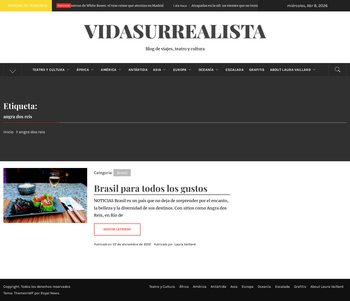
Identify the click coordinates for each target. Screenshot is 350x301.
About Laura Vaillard (294, 70)
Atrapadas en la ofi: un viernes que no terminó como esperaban (234, 6)
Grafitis (257, 70)
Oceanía (209, 70)
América (112, 70)
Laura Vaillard (185, 244)
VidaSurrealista (175, 30)
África (86, 70)
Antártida (138, 70)
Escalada (235, 70)
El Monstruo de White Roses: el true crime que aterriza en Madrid (104, 6)
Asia (160, 70)
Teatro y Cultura (52, 70)
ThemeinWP (24, 293)
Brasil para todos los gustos (150, 188)
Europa (183, 70)
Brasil (122, 172)
